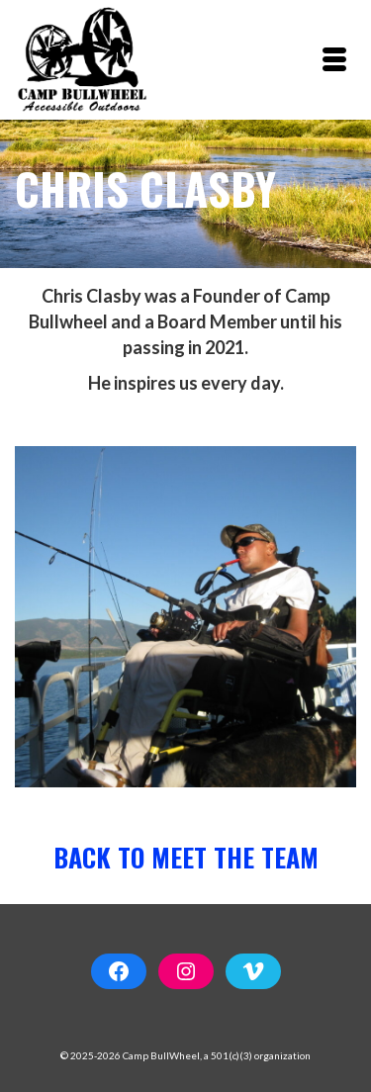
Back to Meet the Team (186, 857)
